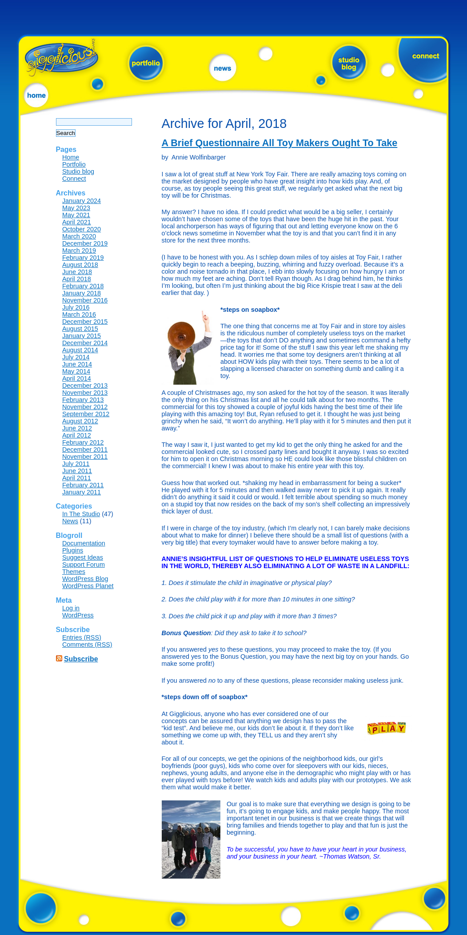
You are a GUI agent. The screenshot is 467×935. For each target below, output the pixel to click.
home (36, 95)
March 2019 (79, 250)
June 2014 (77, 364)
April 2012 (76, 435)
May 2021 (76, 215)
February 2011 (83, 485)
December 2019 (85, 243)
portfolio (146, 63)
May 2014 (76, 371)
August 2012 (80, 421)
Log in (71, 608)
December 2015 (85, 321)
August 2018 (80, 264)
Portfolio (74, 164)
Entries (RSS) (81, 637)
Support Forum (83, 564)
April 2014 (76, 378)
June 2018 (77, 271)
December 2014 (85, 342)
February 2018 (83, 286)
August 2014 (80, 350)
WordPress (78, 615)
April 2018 (76, 278)
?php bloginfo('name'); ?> (62, 59)
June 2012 (77, 428)
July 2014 (76, 357)
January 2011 (81, 492)
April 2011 (76, 477)
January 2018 (81, 293)
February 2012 (83, 442)
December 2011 (85, 449)
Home (70, 157)
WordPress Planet (88, 585)
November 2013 (85, 392)
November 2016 (85, 300)
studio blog (349, 62)
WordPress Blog (85, 578)
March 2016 (79, 314)
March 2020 (79, 236)
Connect (74, 178)
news (222, 67)
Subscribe (81, 659)
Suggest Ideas (82, 557)
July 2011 (76, 463)
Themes (73, 571)
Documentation (83, 543)
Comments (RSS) (87, 644)
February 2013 (83, 399)
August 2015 (80, 328)
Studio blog (78, 171)
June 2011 (77, 470)
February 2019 (83, 257)
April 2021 (76, 222)
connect (423, 60)
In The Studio (81, 513)
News (70, 521)
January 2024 (81, 200)
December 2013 (85, 385)
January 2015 (81, 335)
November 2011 (85, 456)
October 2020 (81, 229)
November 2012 (85, 406)
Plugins (72, 550)
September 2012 (85, 414)
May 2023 (76, 207)
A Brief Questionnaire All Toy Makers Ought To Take (280, 142)
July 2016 (76, 307)
